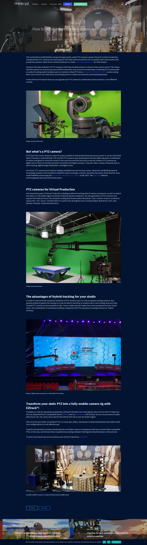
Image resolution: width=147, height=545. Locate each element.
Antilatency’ (80, 414)
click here (83, 437)
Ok (104, 542)
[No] (145, 542)
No (109, 542)
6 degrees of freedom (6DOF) (94, 72)
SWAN (65, 414)
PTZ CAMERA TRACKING (73, 23)
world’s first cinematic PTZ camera (65, 175)
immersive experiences (84, 62)
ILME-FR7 (97, 175)
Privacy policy (116, 542)
